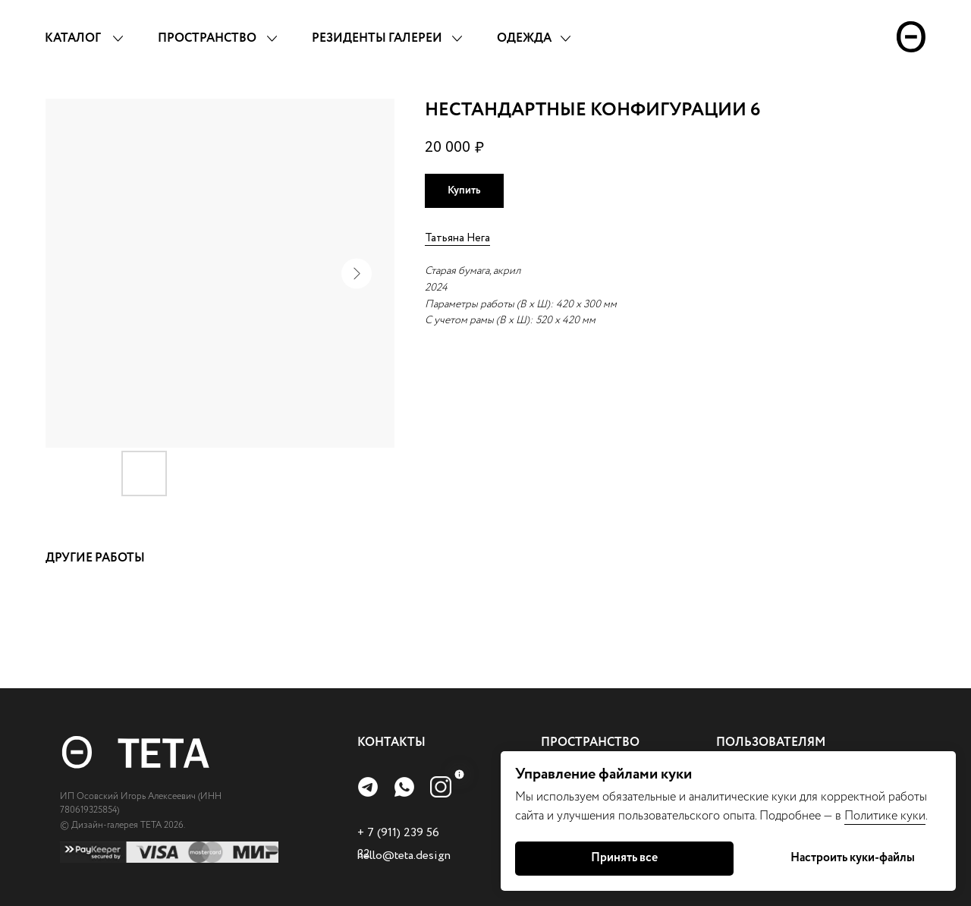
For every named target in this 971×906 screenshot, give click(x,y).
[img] (368, 786)
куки (912, 816)
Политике (872, 816)
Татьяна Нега (457, 238)
